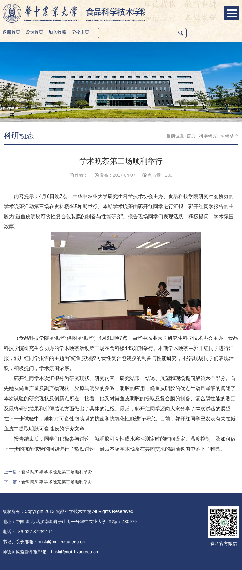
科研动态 (229, 135)
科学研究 (208, 135)
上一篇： (48, 471)
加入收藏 (57, 32)
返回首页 (11, 32)
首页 (191, 135)
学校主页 (80, 32)
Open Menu (231, 13)
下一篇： (48, 481)
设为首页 (34, 32)
